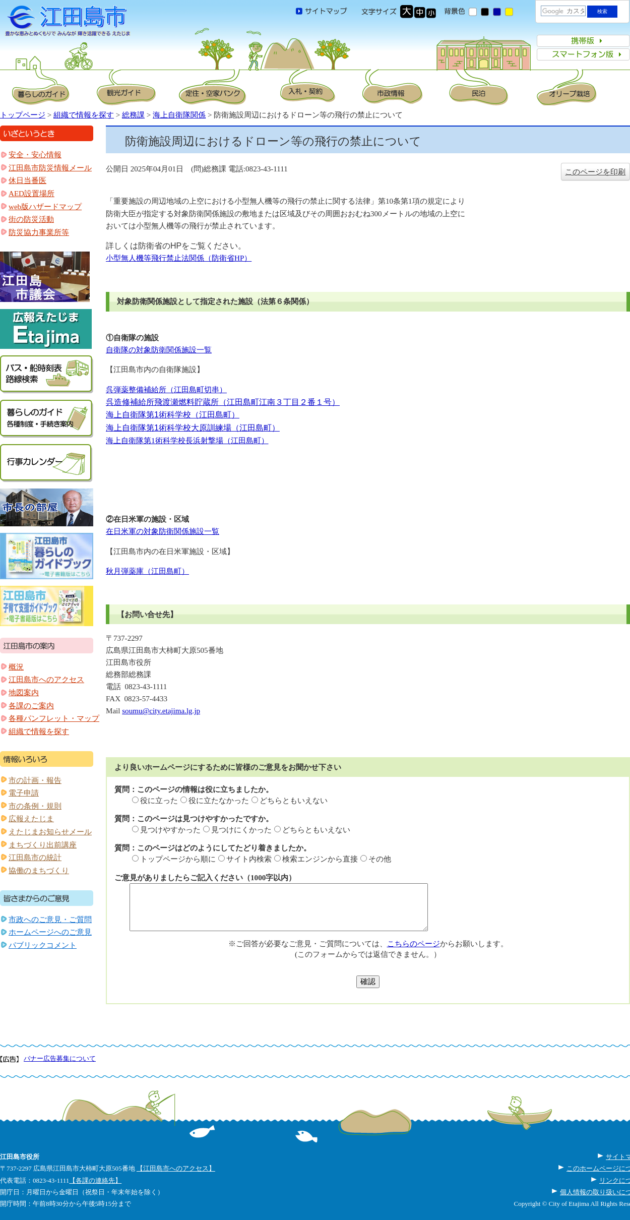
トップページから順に (178, 859)
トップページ (22, 115)
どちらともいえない (294, 801)
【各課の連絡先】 (95, 1180)
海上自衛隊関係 (179, 115)
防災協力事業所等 (39, 232)
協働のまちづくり (39, 871)
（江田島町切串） (196, 390)
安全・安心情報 (35, 155)
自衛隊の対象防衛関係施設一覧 (159, 350)
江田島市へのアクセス (46, 680)
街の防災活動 (31, 219)
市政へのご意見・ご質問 (50, 920)
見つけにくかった (241, 830)
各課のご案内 (31, 706)
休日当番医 (27, 180)
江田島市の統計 (35, 857)
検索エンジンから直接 (320, 859)
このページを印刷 (595, 172)
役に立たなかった (218, 801)
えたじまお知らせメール (50, 832)
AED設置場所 (31, 194)
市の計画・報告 (35, 780)
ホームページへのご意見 (50, 932)
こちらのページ (413, 944)
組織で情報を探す (83, 115)
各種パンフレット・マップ (54, 718)
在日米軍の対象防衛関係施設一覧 (162, 531)
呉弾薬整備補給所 (136, 390)
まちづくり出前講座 (43, 845)
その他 (379, 859)
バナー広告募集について (60, 1058)
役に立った (159, 801)
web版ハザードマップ (45, 207)
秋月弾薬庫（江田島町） (147, 571)
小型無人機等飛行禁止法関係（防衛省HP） (178, 258)
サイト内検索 (249, 859)
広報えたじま (31, 819)
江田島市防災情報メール (50, 168)
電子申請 (24, 793)
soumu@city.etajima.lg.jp (161, 711)
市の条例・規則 (35, 806)
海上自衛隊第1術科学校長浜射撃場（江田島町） (187, 441)
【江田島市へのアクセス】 (176, 1168)
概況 (16, 667)
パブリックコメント (43, 945)
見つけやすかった (170, 830)
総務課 (133, 115)
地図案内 (24, 693)
